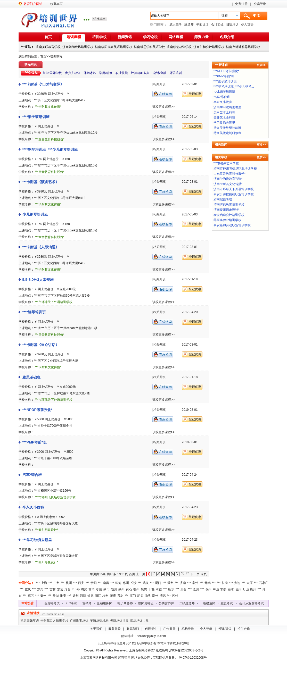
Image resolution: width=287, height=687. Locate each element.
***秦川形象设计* (46, 530)
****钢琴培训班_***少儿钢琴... (234, 86)
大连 (237, 583)
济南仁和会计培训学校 (208, 47)
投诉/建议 (224, 629)
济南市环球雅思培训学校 (243, 47)
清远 (163, 596)
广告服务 (169, 629)
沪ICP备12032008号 (193, 657)
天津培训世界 (119, 621)
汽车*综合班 (32, 475)
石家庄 (263, 583)
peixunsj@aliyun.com (151, 636)
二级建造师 (191, 603)
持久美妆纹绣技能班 (227, 128)
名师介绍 (227, 37)
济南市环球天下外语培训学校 (234, 189)
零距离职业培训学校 (227, 220)
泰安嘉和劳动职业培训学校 (232, 225)
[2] (153, 574)
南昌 (106, 583)
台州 (238, 589)
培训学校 (99, 37)
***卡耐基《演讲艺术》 (40, 182)
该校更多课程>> (163, 106)
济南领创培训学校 (179, 47)
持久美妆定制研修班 (227, 133)
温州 (170, 583)
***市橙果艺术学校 (226, 163)
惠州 (126, 583)
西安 (81, 583)
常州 (195, 583)
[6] (173, 574)
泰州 (208, 589)
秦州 (43, 596)
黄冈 (91, 589)
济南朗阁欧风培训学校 (77, 47)
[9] (187, 574)
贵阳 (94, 583)
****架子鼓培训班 (36, 117)
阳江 (98, 596)
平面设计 (202, 24)
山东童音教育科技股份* (230, 173)
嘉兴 (31, 596)
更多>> (261, 64)
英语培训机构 (99, 621)
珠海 (118, 583)
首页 (48, 37)
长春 (225, 583)
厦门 (158, 583)
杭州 (69, 583)
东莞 (40, 589)
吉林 (53, 589)
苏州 (175, 596)
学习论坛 (150, 37)
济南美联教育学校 (48, 47)
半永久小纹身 (33, 507)
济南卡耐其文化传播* (228, 184)
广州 (56, 583)
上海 (44, 583)
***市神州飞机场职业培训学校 (55, 497)
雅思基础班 (31, 377)
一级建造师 (212, 603)
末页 (204, 574)
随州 (114, 589)
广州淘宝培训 (79, 621)
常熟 (223, 589)
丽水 (231, 589)
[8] (183, 574)
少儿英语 (247, 24)
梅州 (105, 596)
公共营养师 (170, 603)
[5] (168, 574)
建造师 (189, 24)
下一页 (195, 574)
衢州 (253, 589)
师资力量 (201, 37)
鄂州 (136, 589)
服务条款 (114, 629)
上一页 (140, 574)
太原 (250, 583)
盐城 (56, 596)
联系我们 (133, 629)
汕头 (148, 596)
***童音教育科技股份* (49, 139)
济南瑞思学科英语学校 (149, 47)
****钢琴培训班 (34, 312)
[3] (158, 574)
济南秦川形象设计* (227, 210)
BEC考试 (75, 603)
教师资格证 (150, 603)
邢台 (184, 589)
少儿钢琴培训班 (35, 214)
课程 (225, 16)
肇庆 (113, 596)
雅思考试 (231, 603)
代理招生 (151, 629)
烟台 (67, 589)
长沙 (133, 583)
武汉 (146, 583)
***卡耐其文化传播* (48, 106)
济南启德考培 (223, 199)
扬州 (75, 596)
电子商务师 (129, 603)
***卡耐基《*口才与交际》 (43, 84)
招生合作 (243, 629)
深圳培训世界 (139, 621)
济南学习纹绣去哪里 (227, 107)
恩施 (84, 589)
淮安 (63, 596)
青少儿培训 (72, 73)
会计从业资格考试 (51, 603)
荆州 (121, 589)
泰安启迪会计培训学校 (229, 215)
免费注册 (241, 4)
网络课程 (176, 37)
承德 (159, 589)
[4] (163, 574)
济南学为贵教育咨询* (228, 179)
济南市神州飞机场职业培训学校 (235, 168)
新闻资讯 (125, 37)
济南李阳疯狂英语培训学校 (113, 47)
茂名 (120, 596)
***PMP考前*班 (34, 442)
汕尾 (90, 596)
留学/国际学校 (52, 73)
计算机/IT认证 (140, 73)
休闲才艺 (90, 73)
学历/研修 (105, 73)
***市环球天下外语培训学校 (53, 302)
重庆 (28, 589)
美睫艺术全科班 (224, 117)
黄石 (129, 589)
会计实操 (217, 24)
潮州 (155, 596)
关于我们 (96, 629)
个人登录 (206, 629)
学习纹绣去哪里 (224, 122)
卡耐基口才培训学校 (54, 621)
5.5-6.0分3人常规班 (38, 280)
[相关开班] (159, 84)
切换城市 (99, 19)
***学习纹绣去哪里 (37, 540)
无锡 (207, 583)
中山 (216, 589)
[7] (178, 574)
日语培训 (232, 24)
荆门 (106, 589)
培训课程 (74, 37)
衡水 (171, 589)
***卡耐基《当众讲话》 (40, 345)
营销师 (91, 603)
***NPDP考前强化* (37, 410)
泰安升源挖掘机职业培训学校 (234, 194)
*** (38, 583)
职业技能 (122, 73)
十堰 (151, 589)
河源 (83, 596)
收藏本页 (56, 4)
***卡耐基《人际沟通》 (40, 247)
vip (78, 589)
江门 (133, 596)
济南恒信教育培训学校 (229, 204)
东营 (60, 589)
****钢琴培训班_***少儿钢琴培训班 (50, 149)
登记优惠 (195, 94)
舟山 (246, 589)
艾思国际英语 (29, 621)
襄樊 (144, 589)
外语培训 (175, 73)
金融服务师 (109, 603)
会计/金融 (159, 73)
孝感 (99, 589)
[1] (148, 574)
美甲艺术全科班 (224, 112)
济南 (183, 583)
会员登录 (260, 4)
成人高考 (175, 24)
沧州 (196, 589)
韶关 (140, 596)
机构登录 (188, 629)
